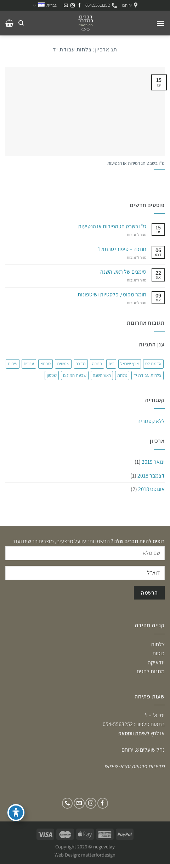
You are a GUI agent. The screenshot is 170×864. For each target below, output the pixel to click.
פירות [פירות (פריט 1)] (12, 364)
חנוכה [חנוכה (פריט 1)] (97, 364)
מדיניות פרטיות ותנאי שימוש (134, 766)
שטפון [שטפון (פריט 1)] (52, 375)
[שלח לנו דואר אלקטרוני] (66, 5)
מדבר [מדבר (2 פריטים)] (81, 364)
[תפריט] (160, 23)
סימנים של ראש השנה (123, 271)
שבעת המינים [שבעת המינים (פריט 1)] (74, 375)
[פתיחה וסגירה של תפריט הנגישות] (15, 812)
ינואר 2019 (153, 462)
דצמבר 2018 (151, 475)
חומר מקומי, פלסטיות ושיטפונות (112, 294)
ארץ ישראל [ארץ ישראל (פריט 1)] (129, 364)
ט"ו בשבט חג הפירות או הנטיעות (136, 163)
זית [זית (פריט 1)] (111, 364)
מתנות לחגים (151, 671)
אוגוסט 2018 (151, 489)
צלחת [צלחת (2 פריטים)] (122, 375)
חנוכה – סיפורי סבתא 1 (122, 249)
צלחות (158, 644)
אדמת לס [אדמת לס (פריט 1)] (153, 364)
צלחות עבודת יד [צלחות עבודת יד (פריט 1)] (148, 375)
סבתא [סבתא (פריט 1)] (45, 364)
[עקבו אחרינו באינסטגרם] (72, 5)
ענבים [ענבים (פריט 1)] (29, 364)
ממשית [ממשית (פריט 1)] (63, 364)
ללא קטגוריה (151, 421)
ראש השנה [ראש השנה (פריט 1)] (102, 375)
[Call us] (67, 803)
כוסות (158, 653)
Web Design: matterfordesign (85, 854)
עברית (45, 5)
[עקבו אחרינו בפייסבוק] (79, 5)
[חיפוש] (21, 23)
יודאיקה (156, 662)
